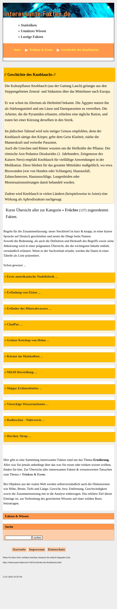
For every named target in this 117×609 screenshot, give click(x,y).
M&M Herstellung (20, 372)
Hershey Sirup (17, 436)
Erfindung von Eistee (22, 292)
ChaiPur (13, 324)
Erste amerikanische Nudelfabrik (30, 276)
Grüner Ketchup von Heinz (26, 340)
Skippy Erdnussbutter (23, 388)
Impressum (37, 549)
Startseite (19, 549)
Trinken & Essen (33, 474)
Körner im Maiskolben (23, 356)
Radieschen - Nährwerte (24, 420)
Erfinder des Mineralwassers (27, 308)
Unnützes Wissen (33, 31)
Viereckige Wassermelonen (26, 404)
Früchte (71, 210)
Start (17, 49)
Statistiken (29, 25)
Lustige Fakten (32, 37)
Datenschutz (56, 549)
